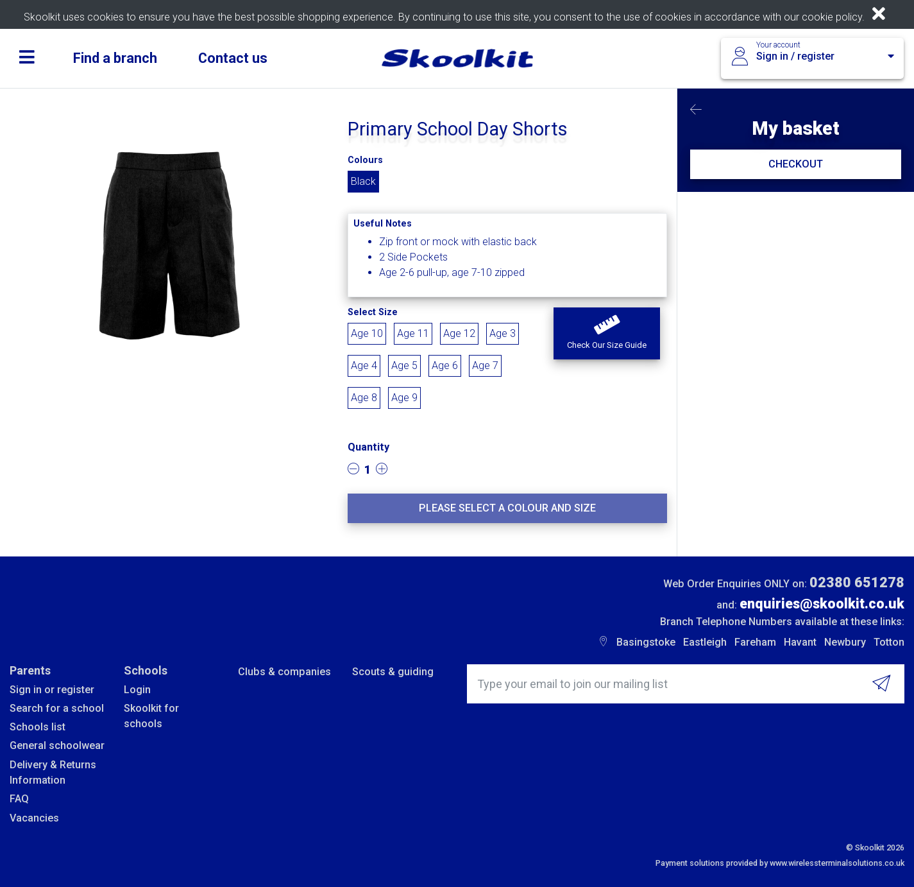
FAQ (19, 799)
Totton (889, 642)
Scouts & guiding (393, 672)
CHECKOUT (795, 164)
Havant (800, 642)
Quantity (368, 447)
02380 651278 (856, 582)
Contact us (232, 58)
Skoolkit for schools (151, 716)
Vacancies (34, 818)
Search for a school (57, 708)
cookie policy (832, 17)
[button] (607, 333)
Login (137, 690)
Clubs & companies (284, 672)
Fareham (755, 642)
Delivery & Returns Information (53, 772)
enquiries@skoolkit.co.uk (822, 604)
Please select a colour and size (507, 508)
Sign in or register (52, 690)
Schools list (37, 727)
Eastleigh (705, 642)
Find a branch (115, 58)
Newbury (845, 642)
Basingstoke (645, 642)
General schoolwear (57, 745)
